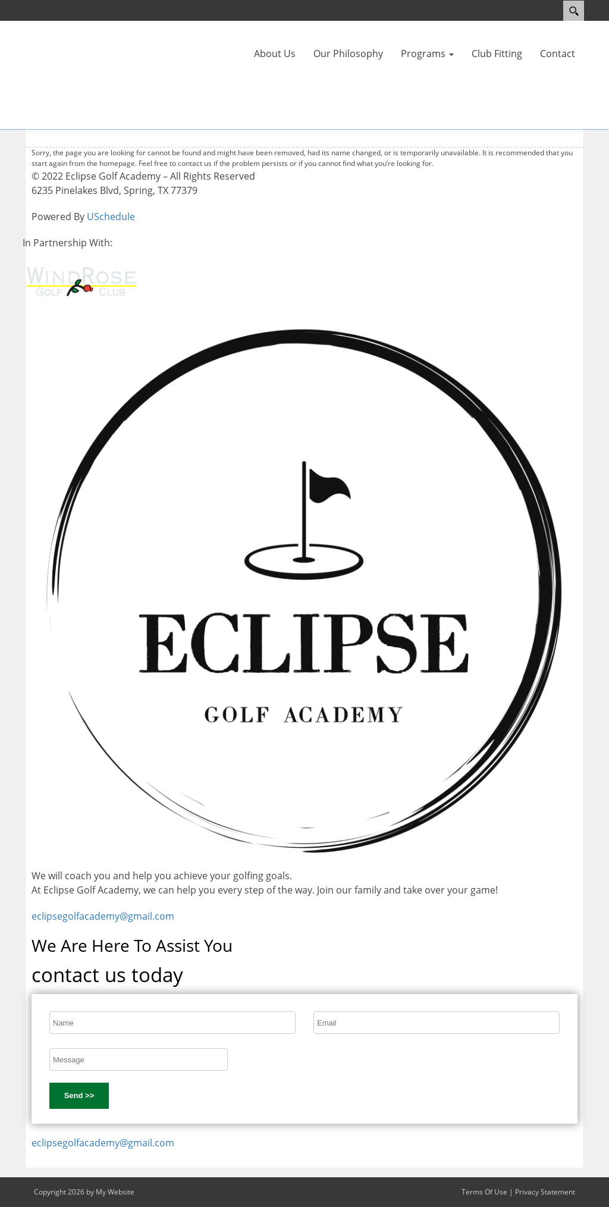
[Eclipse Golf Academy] (60, 73)
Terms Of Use (484, 1192)
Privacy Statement (545, 1192)
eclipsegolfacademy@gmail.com (103, 916)
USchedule (111, 216)
